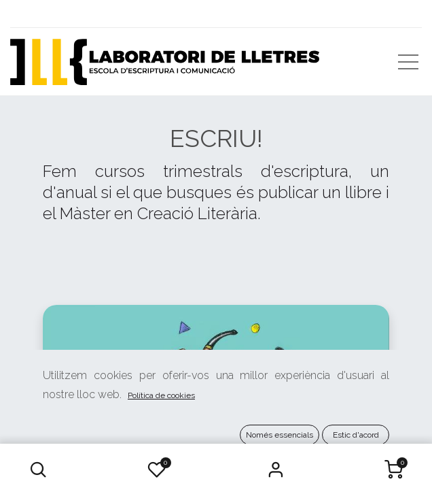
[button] (39, 470)
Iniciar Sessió (275, 470)
